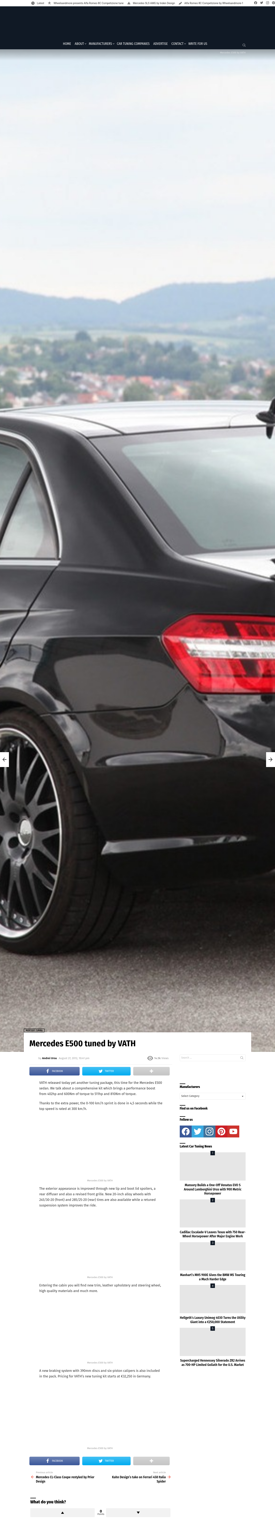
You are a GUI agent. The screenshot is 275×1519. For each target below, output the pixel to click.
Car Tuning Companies (133, 45)
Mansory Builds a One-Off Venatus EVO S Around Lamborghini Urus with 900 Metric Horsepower (212, 1190)
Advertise (160, 45)
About (79, 45)
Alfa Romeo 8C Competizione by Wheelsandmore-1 (213, 3)
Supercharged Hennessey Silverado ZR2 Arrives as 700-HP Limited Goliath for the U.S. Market (212, 1364)
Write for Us (197, 45)
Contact (177, 45)
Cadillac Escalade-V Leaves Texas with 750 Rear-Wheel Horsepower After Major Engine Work (213, 1235)
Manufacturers (100, 45)
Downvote (138, 1514)
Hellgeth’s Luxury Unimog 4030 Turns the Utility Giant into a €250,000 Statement (213, 1321)
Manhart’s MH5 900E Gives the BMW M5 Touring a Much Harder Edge (212, 1278)
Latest (40, 3)
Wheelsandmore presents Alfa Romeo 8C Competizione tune (88, 3)
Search (242, 1060)
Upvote (62, 1514)
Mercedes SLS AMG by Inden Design (153, 3)
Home (67, 45)
